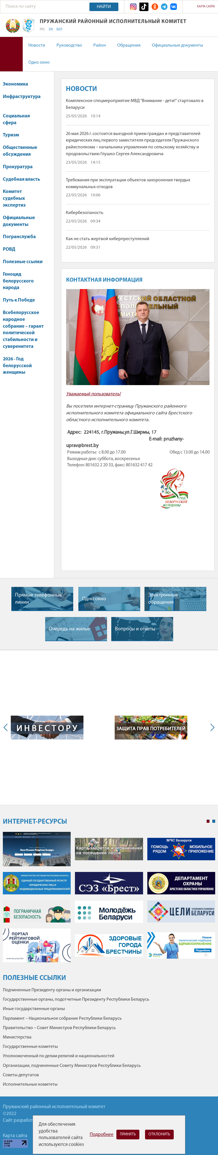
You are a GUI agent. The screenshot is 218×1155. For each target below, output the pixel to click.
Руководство (69, 45)
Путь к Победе (19, 300)
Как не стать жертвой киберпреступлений (107, 239)
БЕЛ (59, 29)
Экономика (18, 84)
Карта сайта (206, 6)
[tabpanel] (109, 900)
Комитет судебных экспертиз (14, 198)
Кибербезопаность (84, 213)
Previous (6, 727)
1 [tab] (208, 821)
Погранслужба (19, 236)
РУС (42, 29)
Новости (36, 45)
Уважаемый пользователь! (93, 394)
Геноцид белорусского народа (18, 281)
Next (211, 727)
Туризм (11, 135)
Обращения (129, 45)
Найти (104, 7)
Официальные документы (177, 45)
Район (99, 45)
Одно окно (39, 62)
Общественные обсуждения (20, 151)
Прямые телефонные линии (38, 599)
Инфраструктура (22, 99)
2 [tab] (213, 821)
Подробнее (102, 1134)
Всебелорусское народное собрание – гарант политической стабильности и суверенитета (23, 329)
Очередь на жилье (69, 629)
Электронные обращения (163, 599)
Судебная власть (21, 179)
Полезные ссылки (23, 261)
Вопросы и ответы (135, 629)
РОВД (9, 249)
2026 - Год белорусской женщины (17, 366)
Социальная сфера (16, 119)
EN (51, 29)
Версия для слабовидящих (11, 54)
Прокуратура (20, 167)
